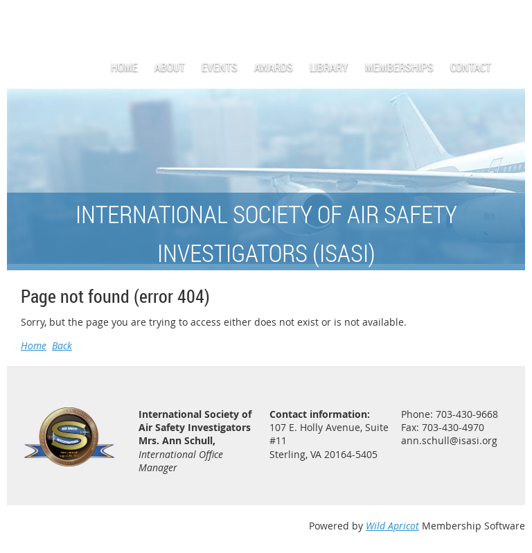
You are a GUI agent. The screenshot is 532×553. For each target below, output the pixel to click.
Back (62, 345)
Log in (511, 20)
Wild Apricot (392, 525)
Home (33, 345)
